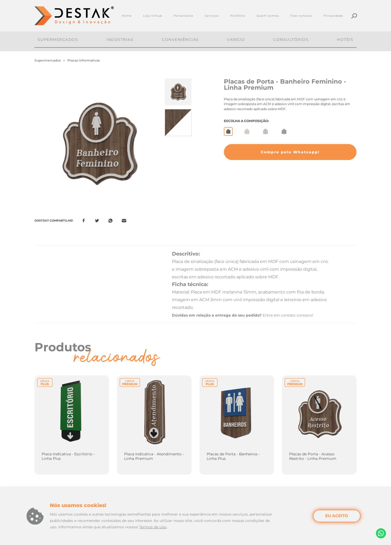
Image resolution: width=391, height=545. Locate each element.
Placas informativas (83, 60)
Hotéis (345, 39)
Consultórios (291, 39)
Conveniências (180, 39)
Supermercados (58, 39)
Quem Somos (268, 16)
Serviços (212, 16)
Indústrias (119, 39)
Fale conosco (301, 16)
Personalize (183, 16)
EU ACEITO (336, 515)
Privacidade (333, 16)
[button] (290, 152)
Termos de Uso (153, 527)
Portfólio (237, 16)
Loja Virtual (152, 16)
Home (127, 16)
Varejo (236, 39)
